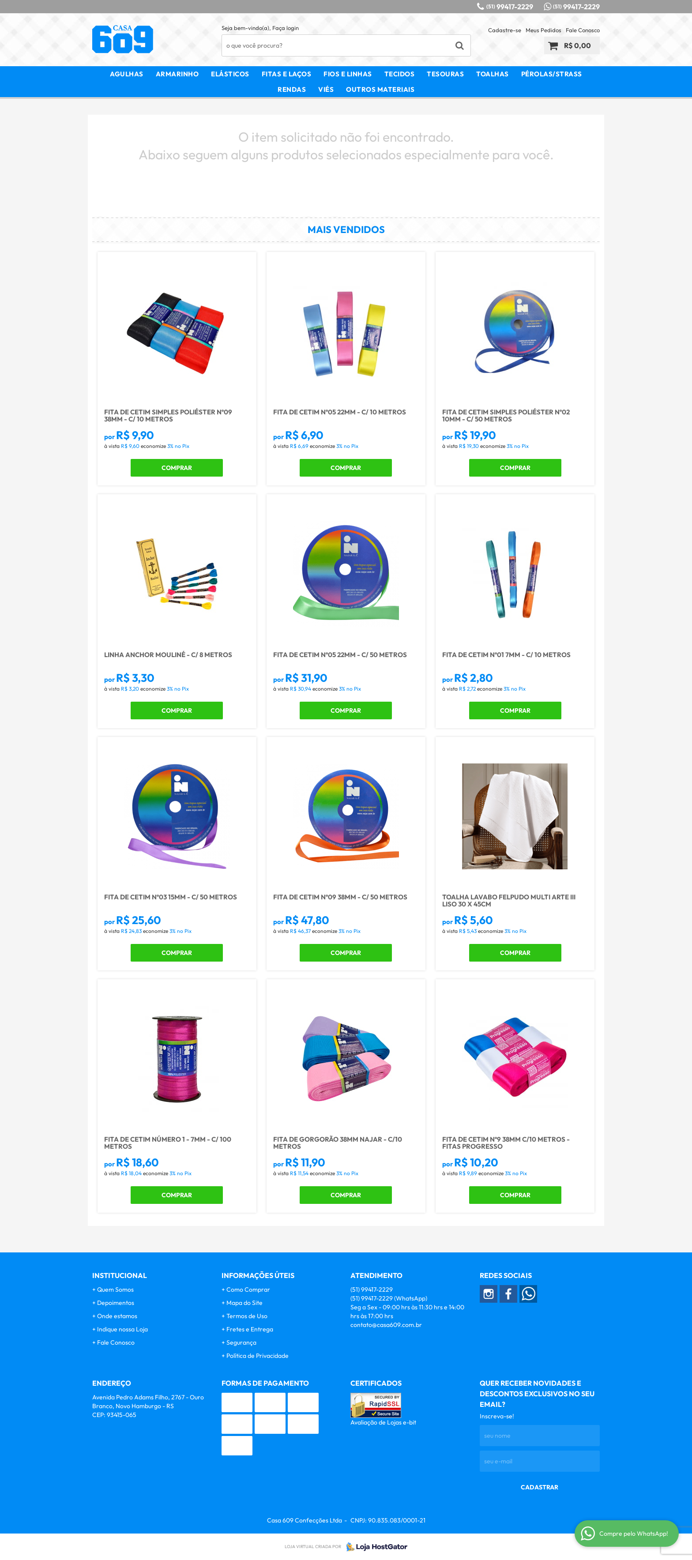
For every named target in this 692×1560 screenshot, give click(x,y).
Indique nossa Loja (122, 1329)
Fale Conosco (583, 30)
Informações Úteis (258, 1275)
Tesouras (445, 74)
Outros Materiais (380, 89)
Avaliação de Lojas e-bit (383, 1422)
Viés (326, 89)
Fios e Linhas (347, 74)
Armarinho (177, 74)
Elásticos (230, 74)
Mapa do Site (244, 1303)
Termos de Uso (246, 1316)
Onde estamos (117, 1316)
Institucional (119, 1275)
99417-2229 (509, 6)
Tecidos (399, 74)
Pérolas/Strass (551, 74)
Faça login (285, 27)
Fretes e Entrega (249, 1329)
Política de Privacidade (257, 1356)
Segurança (241, 1342)
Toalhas (492, 74)
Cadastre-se (504, 30)
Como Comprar (248, 1289)
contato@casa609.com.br (386, 1325)
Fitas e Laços (287, 74)
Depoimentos (115, 1303)
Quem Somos (115, 1289)
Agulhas (126, 74)
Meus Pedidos (543, 30)
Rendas (292, 89)
